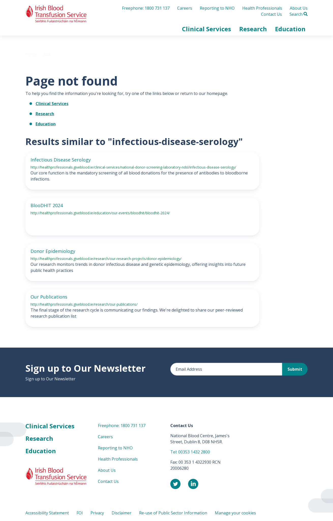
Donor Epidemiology (53, 251)
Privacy (97, 513)
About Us (299, 8)
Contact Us (271, 14)
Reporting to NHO (217, 8)
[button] (206, 29)
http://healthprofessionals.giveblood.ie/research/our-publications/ (84, 304)
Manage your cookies (235, 513)
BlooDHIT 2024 (47, 205)
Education (46, 124)
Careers (184, 8)
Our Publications (49, 297)
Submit (294, 369)
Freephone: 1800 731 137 (146, 8)
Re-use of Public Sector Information (173, 513)
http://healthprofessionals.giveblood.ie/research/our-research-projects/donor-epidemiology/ (106, 258)
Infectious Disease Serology (61, 160)
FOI (80, 513)
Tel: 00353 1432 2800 (190, 452)
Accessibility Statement (47, 513)
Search (299, 14)
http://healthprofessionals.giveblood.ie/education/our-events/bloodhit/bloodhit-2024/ (100, 212)
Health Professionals (262, 8)
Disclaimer (121, 513)
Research (45, 114)
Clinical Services (52, 103)
